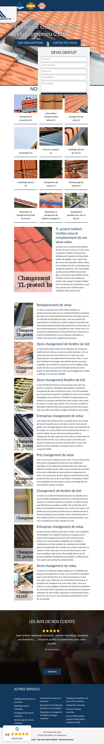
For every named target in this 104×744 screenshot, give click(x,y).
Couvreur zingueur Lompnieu (74, 710)
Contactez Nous (65, 42)
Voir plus (51, 671)
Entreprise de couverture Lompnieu (50, 700)
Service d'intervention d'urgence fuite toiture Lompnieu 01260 (75, 719)
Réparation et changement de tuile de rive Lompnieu (51, 707)
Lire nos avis (17, 738)
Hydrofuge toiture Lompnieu (21, 707)
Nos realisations (30, 42)
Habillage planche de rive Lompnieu (24, 700)
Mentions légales (66, 740)
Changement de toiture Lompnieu (24, 714)
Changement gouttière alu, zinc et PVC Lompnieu (77, 700)
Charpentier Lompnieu (75, 705)
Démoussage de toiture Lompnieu (24, 721)
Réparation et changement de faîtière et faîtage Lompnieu (51, 715)
